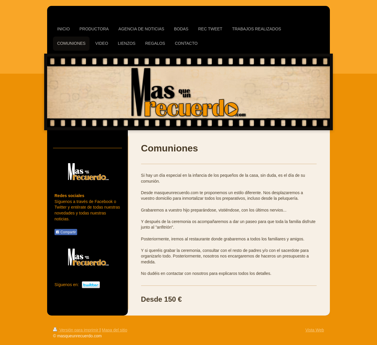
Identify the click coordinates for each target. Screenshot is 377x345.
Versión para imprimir (76, 330)
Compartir (66, 232)
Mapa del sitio (114, 330)
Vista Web (314, 330)
